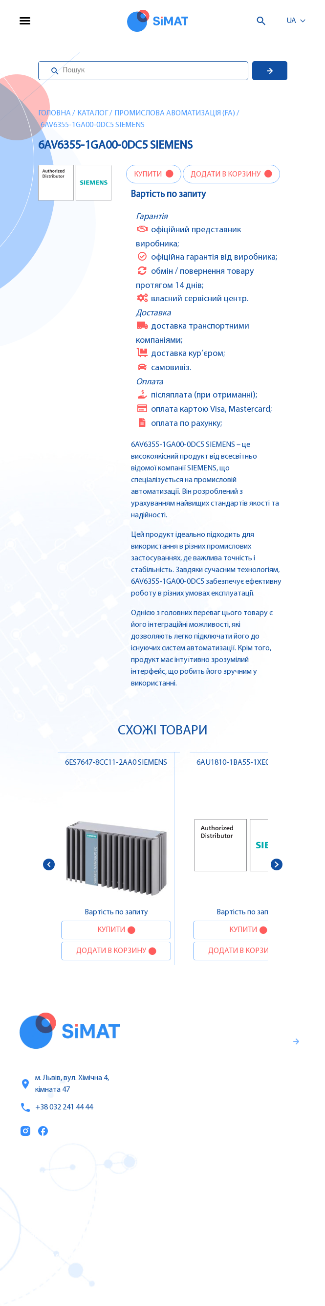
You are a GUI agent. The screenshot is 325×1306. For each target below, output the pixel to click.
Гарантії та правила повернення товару (229, 1079)
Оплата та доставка (58, 1236)
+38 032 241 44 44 (56, 1107)
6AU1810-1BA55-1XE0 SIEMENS (248, 763)
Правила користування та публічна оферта (218, 1111)
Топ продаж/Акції (53, 1257)
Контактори (191, 1236)
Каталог (92, 113)
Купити (148, 174)
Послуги (36, 1195)
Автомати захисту (203, 1215)
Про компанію (48, 1216)
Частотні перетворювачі (214, 1195)
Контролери (191, 1174)
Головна (54, 113)
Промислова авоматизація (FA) (174, 113)
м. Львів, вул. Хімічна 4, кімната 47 (64, 1084)
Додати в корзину (226, 174)
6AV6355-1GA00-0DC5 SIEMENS (93, 125)
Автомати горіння (202, 1257)
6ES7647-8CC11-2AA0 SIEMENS (116, 763)
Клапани (185, 1277)
